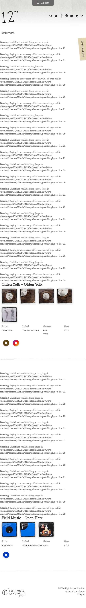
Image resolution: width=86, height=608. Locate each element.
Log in (81, 594)
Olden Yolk (7, 330)
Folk (45, 330)
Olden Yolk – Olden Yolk (22, 284)
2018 (66, 330)
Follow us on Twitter (56, 16)
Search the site (51, 16)
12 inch (10, 17)
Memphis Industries (32, 545)
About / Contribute (74, 591)
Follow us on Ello (71, 16)
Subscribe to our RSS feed (82, 16)
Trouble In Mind (30, 330)
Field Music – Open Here (22, 518)
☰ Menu (43, 3)
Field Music (7, 545)
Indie (45, 333)
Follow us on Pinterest (66, 16)
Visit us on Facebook (61, 16)
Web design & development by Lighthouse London (15, 593)
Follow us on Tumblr (77, 16)
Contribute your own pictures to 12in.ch (81, 49)
